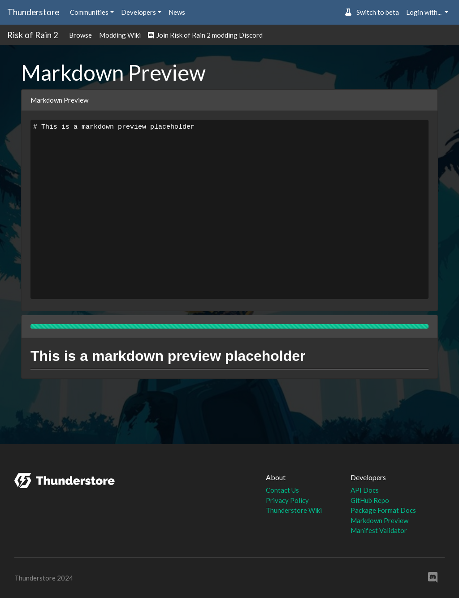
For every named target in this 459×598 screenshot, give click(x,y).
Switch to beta (372, 12)
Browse (80, 35)
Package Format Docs (383, 510)
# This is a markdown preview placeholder (229, 209)
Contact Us (282, 490)
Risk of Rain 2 (32, 35)
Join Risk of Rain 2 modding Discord (205, 35)
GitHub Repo (370, 500)
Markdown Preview (379, 520)
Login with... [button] (424, 12)
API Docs (365, 490)
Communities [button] (89, 12)
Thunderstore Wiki (294, 510)
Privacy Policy (287, 500)
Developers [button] (138, 12)
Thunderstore (33, 12)
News (177, 12)
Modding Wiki (120, 35)
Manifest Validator (379, 530)
